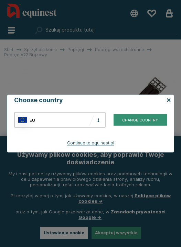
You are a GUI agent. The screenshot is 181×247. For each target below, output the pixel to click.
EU (32, 119)
